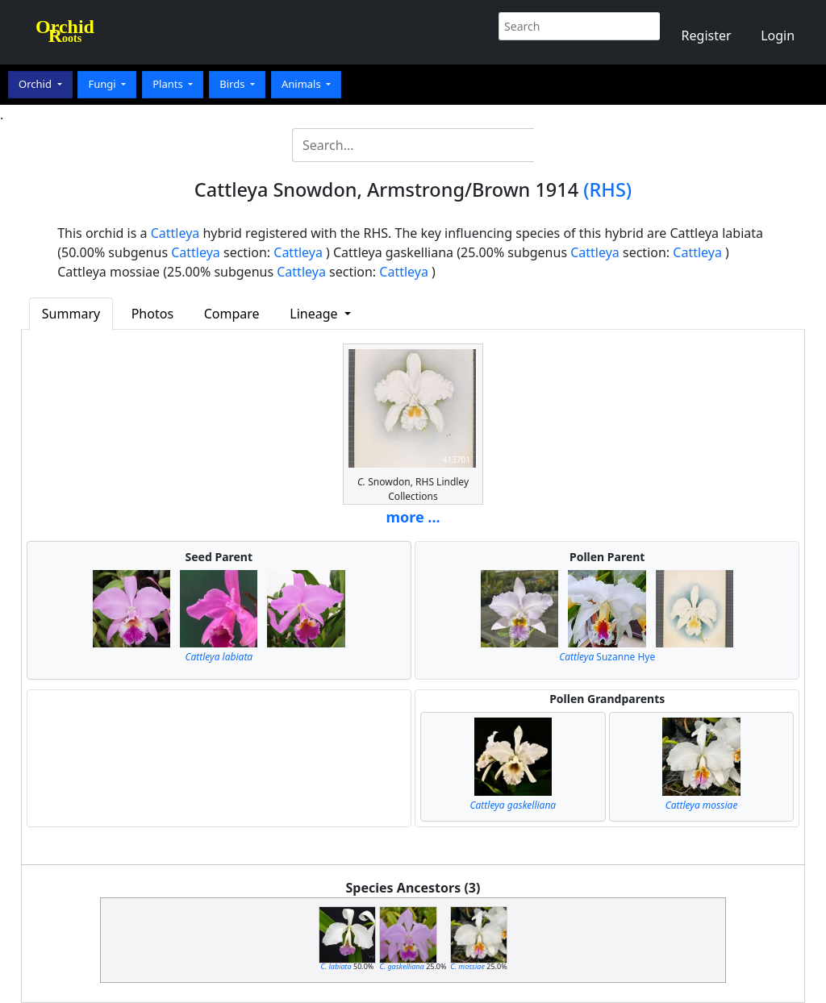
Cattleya (175, 233)
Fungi (103, 84)
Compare (232, 314)
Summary (71, 314)
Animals (302, 84)
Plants (169, 84)
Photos (152, 314)
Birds (233, 84)
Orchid (36, 84)
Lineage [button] (315, 314)
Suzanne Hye (607, 657)
